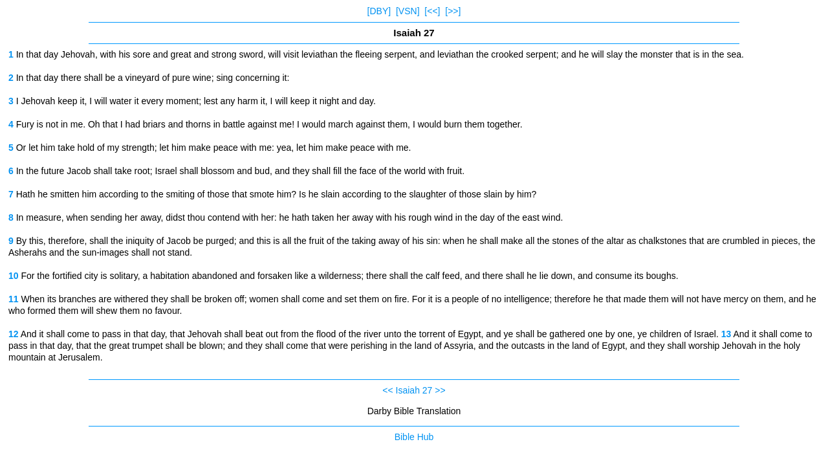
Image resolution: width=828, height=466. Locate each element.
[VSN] (408, 11)
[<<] (432, 11)
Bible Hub (414, 437)
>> (440, 390)
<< (387, 390)
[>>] (453, 11)
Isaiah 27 (414, 390)
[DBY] (379, 11)
